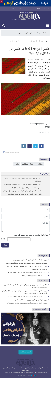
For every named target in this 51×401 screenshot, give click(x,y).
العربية (43, 9)
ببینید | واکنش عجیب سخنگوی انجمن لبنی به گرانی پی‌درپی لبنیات (27, 303)
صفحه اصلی (43, 33)
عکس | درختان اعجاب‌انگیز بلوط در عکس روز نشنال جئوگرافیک (22, 184)
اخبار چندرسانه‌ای (31, 33)
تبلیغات (16, 9)
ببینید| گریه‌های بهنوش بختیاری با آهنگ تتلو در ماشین (31, 300)
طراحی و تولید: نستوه (27, 375)
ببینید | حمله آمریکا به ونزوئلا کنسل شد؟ (34, 276)
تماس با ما (26, 9)
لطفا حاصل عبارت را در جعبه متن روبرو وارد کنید (32, 235)
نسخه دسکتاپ (25, 352)
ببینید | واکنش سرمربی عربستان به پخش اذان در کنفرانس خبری (27, 272)
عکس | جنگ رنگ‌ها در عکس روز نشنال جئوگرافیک (26, 188)
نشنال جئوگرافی (27, 164)
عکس (20, 33)
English (38, 9)
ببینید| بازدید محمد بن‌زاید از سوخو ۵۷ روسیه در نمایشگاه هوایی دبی (26, 263)
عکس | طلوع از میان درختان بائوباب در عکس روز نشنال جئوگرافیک (21, 191)
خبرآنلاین (25, 16)
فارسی (47, 9)
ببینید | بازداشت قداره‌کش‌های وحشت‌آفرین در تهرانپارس (30, 260)
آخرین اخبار (43, 255)
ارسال (5, 245)
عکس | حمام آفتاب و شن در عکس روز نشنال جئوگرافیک (24, 194)
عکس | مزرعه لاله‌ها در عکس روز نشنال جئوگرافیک (29, 51)
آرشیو (12, 9)
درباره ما (21, 9)
